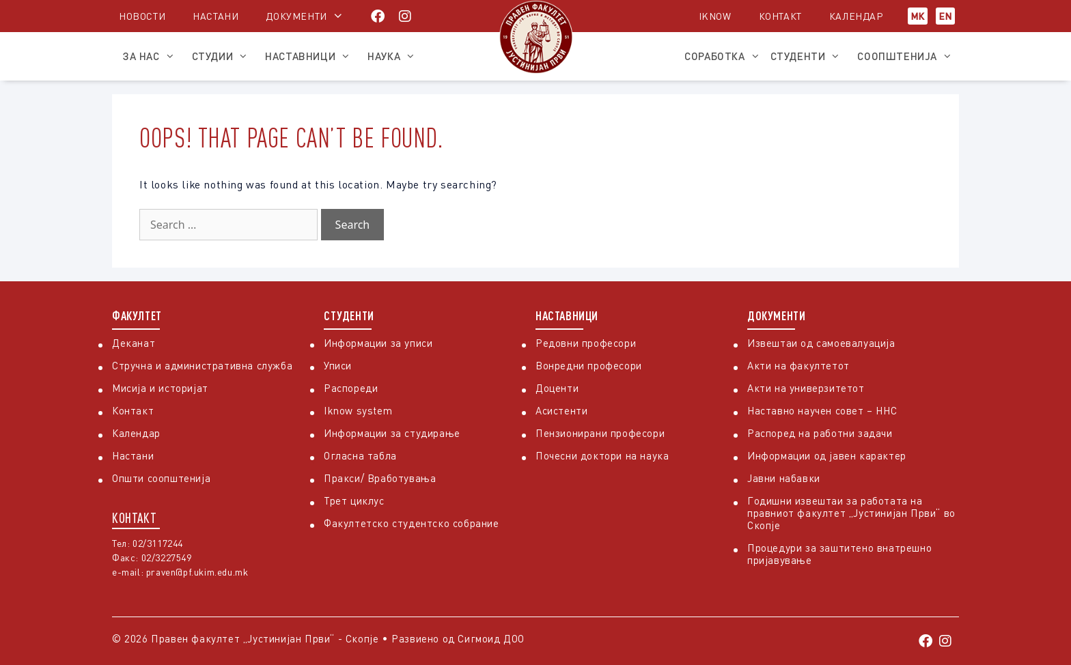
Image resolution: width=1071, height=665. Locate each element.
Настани (215, 16)
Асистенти (561, 410)
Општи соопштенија (161, 478)
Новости (142, 16)
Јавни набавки (783, 478)
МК (917, 16)
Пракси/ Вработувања (380, 478)
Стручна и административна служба (202, 365)
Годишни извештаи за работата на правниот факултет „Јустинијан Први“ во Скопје (851, 512)
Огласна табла (360, 455)
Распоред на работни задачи (820, 433)
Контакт (780, 16)
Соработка (722, 56)
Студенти (809, 56)
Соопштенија (908, 56)
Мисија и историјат (160, 388)
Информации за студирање (392, 433)
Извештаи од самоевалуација (821, 343)
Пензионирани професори (600, 433)
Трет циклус (354, 500)
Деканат (133, 343)
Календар (856, 16)
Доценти (557, 388)
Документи (296, 16)
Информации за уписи (378, 343)
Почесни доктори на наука (602, 455)
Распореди (351, 388)
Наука (394, 56)
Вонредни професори (589, 365)
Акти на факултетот (798, 365)
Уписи (338, 365)
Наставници (311, 56)
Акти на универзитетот (806, 388)
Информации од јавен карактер (826, 455)
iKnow (715, 16)
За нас (152, 56)
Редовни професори (586, 343)
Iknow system (358, 410)
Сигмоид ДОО (491, 638)
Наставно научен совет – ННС (822, 410)
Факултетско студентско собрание (411, 523)
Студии (223, 56)
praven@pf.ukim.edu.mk (197, 572)
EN (945, 16)
